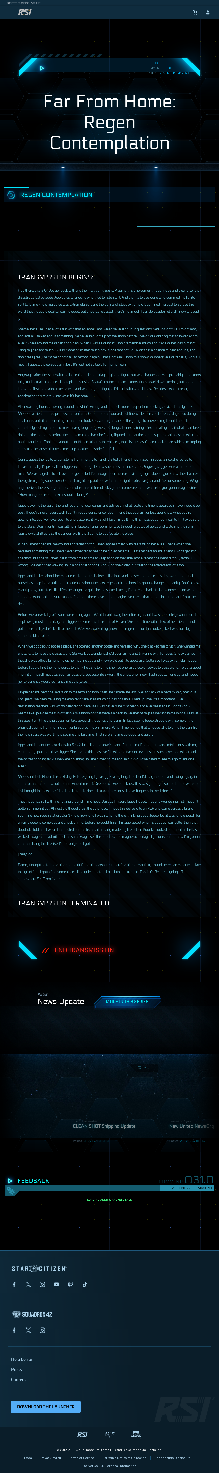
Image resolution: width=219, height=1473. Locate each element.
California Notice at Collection (124, 1458)
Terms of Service (81, 1458)
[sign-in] (208, 12)
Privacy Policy (51, 1458)
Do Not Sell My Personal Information (109, 1466)
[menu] (11, 12)
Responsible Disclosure (173, 1458)
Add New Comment (192, 1187)
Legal (28, 1458)
